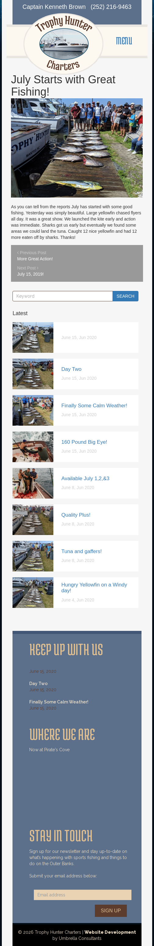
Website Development (110, 932)
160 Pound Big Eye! (84, 442)
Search (125, 296)
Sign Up (111, 910)
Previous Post (71, 256)
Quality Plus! (75, 515)
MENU (124, 40)
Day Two (71, 369)
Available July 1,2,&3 (85, 478)
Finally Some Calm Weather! (94, 406)
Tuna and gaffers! (81, 551)
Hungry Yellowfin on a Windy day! (94, 588)
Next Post (71, 271)
